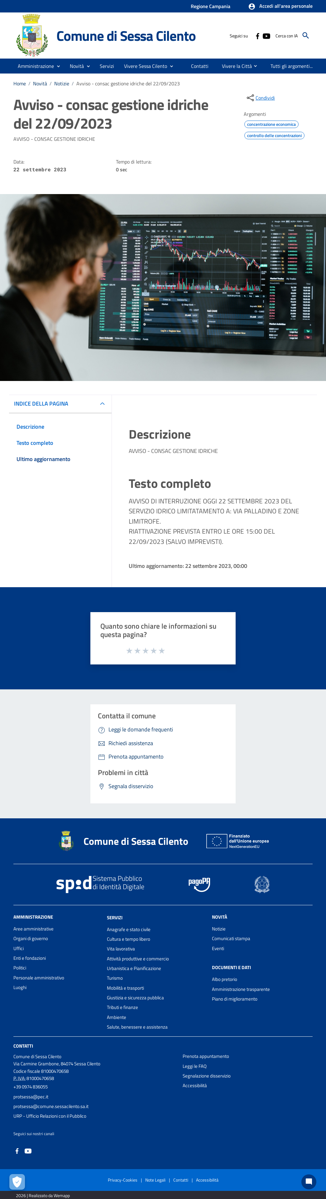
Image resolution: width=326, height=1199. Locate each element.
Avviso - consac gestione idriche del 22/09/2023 (128, 83)
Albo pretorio (224, 979)
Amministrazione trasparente (241, 989)
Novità (40, 83)
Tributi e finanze (122, 1007)
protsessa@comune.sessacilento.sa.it (51, 1106)
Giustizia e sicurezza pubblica (135, 997)
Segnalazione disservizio (207, 1075)
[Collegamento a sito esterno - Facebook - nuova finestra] (257, 35)
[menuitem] (200, 66)
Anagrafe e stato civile (129, 929)
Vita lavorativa (121, 948)
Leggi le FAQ (195, 1066)
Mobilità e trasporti (125, 988)
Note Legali (155, 1180)
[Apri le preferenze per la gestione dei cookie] (17, 1182)
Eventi (218, 948)
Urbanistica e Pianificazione (134, 968)
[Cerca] (306, 35)
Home (19, 83)
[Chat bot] (309, 1182)
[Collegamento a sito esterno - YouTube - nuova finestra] (266, 35)
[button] (280, 6)
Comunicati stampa (231, 938)
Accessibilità (195, 1085)
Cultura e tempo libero (128, 939)
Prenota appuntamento (206, 1056)
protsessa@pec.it (30, 1096)
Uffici (18, 948)
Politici (19, 967)
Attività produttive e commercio (138, 958)
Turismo (115, 978)
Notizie (61, 83)
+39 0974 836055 (30, 1086)
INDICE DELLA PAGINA (41, 403)
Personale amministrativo (38, 977)
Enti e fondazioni (29, 958)
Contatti (23, 1045)
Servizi (114, 917)
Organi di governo (30, 938)
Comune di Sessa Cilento (125, 35)
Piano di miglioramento (234, 998)
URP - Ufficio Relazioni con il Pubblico (49, 1116)
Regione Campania (210, 6)
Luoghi (19, 987)
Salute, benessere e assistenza (137, 1026)
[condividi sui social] (260, 98)
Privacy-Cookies (122, 1180)
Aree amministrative (33, 928)
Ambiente (116, 1017)
